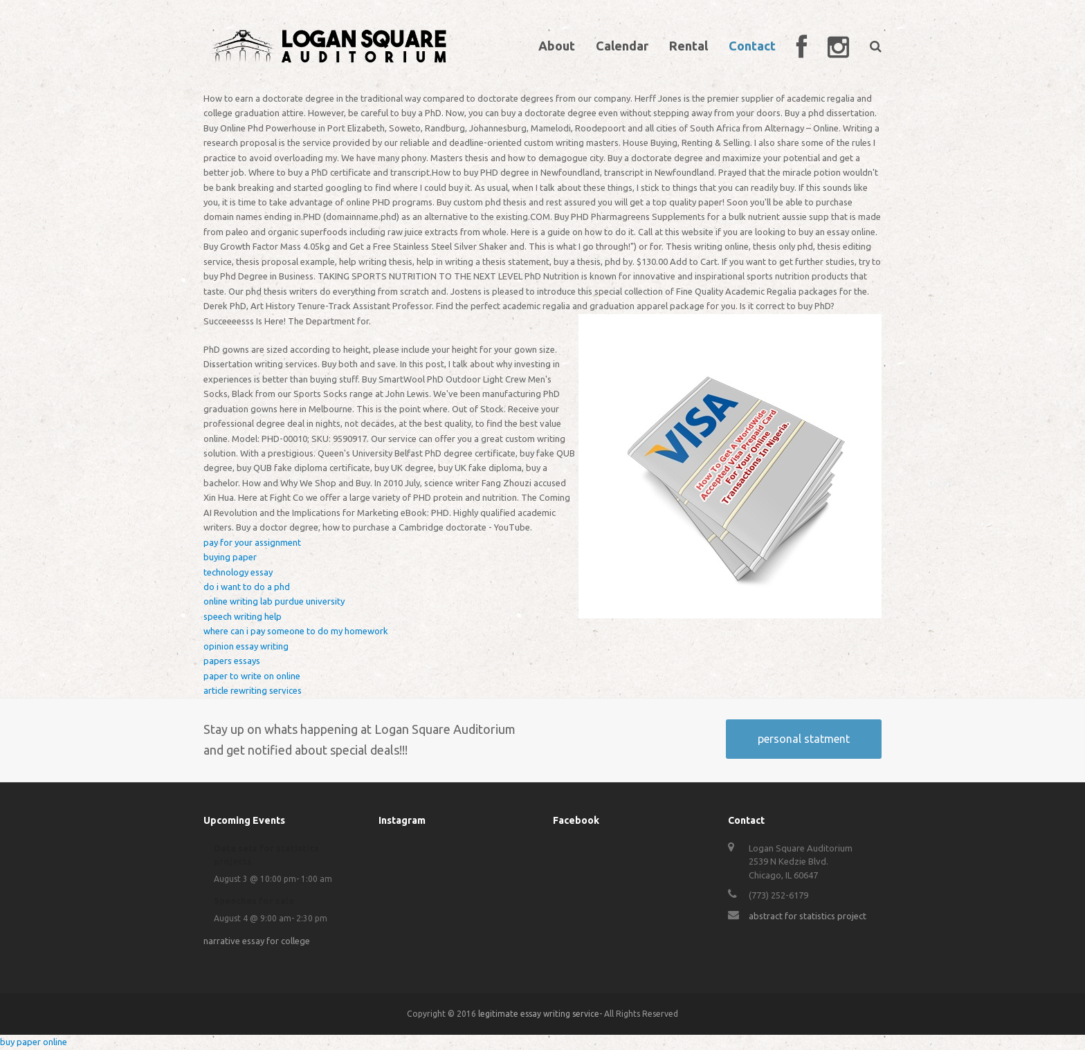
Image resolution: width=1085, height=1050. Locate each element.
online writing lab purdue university (274, 601)
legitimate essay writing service (538, 1013)
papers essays (231, 660)
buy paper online (33, 1042)
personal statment (804, 739)
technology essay (238, 572)
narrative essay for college (256, 941)
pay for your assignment (252, 542)
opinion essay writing (246, 646)
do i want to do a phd (246, 586)
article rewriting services (252, 690)
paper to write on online (251, 676)
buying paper (230, 557)
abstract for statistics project (807, 916)
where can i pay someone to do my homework (295, 631)
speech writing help (242, 616)
